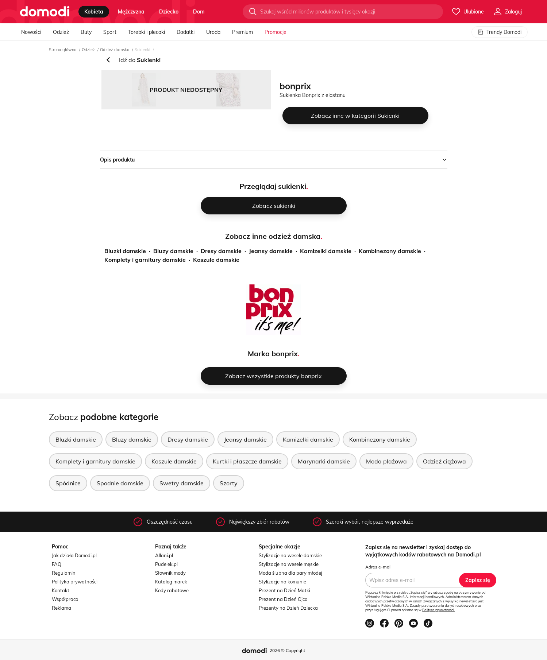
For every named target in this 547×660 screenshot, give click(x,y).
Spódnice (68, 483)
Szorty (229, 483)
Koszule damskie (216, 259)
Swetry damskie (181, 483)
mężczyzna (131, 11)
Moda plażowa (386, 461)
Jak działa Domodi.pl (74, 555)
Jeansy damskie (271, 251)
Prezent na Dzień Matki (284, 590)
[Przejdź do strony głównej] (45, 11)
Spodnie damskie (120, 483)
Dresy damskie (221, 251)
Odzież (61, 32)
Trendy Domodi (499, 32)
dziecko (168, 11)
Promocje (275, 32)
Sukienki (142, 49)
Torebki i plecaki (146, 32)
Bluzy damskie (173, 251)
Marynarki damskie (324, 461)
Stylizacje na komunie (282, 582)
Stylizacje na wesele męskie (289, 564)
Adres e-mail (378, 567)
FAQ (56, 564)
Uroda (213, 32)
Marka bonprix (273, 353)
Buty (86, 32)
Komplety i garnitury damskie (145, 259)
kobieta (93, 11)
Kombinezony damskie (390, 251)
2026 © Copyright (287, 650)
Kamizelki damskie (325, 251)
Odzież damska (115, 49)
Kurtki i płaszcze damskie (247, 461)
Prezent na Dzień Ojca (283, 599)
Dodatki (185, 32)
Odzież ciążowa (444, 461)
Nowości (31, 32)
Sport (109, 32)
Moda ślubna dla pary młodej (290, 573)
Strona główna (63, 49)
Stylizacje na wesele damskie (290, 555)
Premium (242, 32)
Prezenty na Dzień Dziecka (288, 608)
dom (199, 11)
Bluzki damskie (125, 251)
